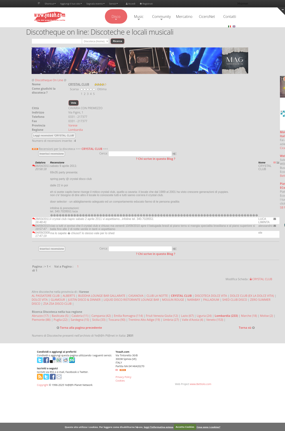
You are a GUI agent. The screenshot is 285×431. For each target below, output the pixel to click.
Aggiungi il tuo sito (71, 3)
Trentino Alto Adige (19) (144, 320)
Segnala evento (95, 3)
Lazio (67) (187, 316)
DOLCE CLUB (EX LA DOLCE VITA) (252, 296)
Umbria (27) (171, 320)
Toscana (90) (117, 320)
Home (242, 3)
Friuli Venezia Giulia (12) (162, 316)
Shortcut (50, 3)
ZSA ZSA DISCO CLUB (57, 304)
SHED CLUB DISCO (234, 300)
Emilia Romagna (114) (129, 316)
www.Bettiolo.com (200, 384)
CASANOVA (135, 296)
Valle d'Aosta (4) (193, 320)
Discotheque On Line (49, 80)
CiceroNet (207, 16)
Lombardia (75, 130)
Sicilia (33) (99, 320)
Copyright (42, 385)
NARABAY (194, 300)
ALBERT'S (69, 296)
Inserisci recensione (52, 153)
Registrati (146, 3)
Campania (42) (102, 316)
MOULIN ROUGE (173, 300)
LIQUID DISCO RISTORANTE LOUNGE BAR (131, 300)
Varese (73, 125)
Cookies (120, 380)
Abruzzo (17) (40, 316)
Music (138, 17)
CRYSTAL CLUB (92, 149)
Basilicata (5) (60, 316)
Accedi (130, 3)
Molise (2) (267, 316)
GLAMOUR (58, 300)
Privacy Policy (123, 377)
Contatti (229, 16)
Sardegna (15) (80, 320)
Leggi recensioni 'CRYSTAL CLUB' (54, 135)
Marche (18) (249, 316)
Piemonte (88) (41, 320)
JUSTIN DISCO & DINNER (84, 300)
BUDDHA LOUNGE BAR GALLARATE (101, 296)
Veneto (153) (215, 320)
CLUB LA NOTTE (157, 296)
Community (161, 17)
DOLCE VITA (40, 300)
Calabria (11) (80, 316)
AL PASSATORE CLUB (46, 296)
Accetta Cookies (185, 426)
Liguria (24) (204, 316)
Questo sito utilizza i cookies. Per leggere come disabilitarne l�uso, (104, 426)
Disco (116, 17)
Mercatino (184, 16)
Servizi (113, 3)
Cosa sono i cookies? (208, 426)
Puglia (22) (61, 320)
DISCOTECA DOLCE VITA (211, 296)
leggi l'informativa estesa (158, 426)
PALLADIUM (211, 300)
